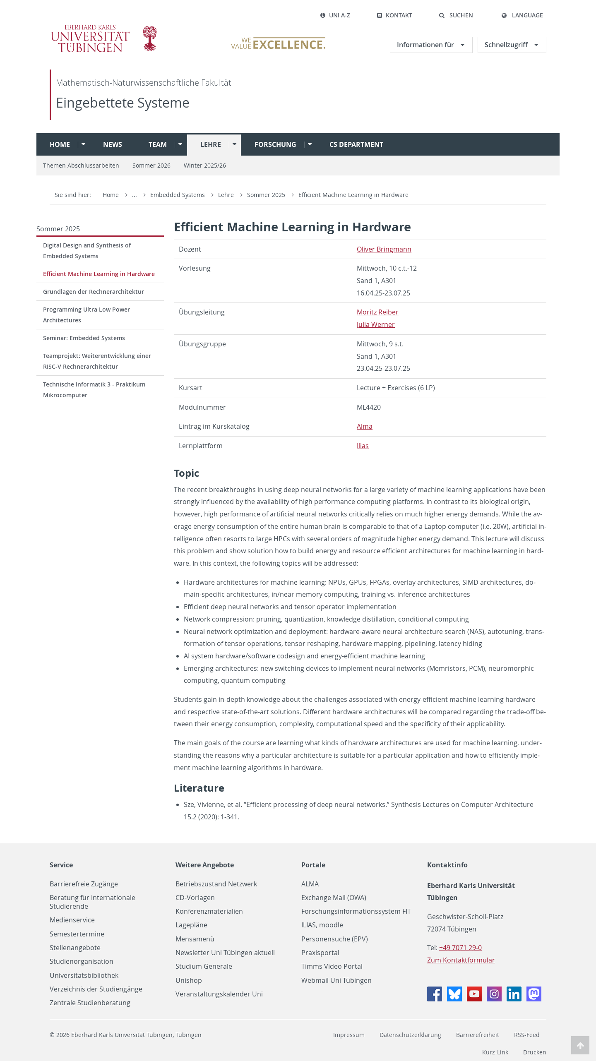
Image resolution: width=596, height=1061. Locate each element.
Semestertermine (77, 934)
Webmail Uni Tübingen (336, 980)
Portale (313, 864)
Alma (364, 426)
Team (158, 144)
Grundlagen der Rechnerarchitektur (93, 291)
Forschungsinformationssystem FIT (356, 911)
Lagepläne (191, 925)
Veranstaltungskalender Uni (219, 994)
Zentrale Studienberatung (90, 1003)
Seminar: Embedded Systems (84, 338)
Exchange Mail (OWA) (333, 897)
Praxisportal (320, 952)
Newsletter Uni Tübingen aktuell (225, 952)
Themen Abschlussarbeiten (81, 165)
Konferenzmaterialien (209, 911)
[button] (455, 15)
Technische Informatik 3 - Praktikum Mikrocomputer (94, 389)
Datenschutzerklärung (410, 1035)
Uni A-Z (335, 15)
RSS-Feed (527, 1035)
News (112, 144)
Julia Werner (376, 324)
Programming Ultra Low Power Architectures (86, 314)
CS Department (356, 144)
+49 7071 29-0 (460, 947)
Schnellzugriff (507, 44)
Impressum (349, 1035)
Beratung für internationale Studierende (92, 902)
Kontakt (394, 15)
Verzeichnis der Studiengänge (96, 989)
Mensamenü (194, 939)
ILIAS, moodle (322, 925)
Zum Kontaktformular (461, 960)
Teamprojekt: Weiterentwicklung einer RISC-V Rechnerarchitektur (97, 361)
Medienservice (72, 920)
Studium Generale (203, 966)
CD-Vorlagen (195, 897)
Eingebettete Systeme (123, 102)
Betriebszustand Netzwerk (216, 884)
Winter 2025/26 (205, 165)
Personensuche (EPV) (334, 939)
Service (61, 864)
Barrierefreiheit (477, 1035)
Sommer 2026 (151, 165)
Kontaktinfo (447, 864)
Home (60, 144)
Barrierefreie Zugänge (84, 884)
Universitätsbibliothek (84, 975)
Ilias (363, 445)
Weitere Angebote (204, 864)
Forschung (275, 144)
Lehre (210, 144)
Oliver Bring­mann (384, 249)
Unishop (188, 980)
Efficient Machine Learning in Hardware (353, 195)
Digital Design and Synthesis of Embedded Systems (87, 250)
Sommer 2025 (267, 195)
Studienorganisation (81, 961)
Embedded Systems (178, 195)
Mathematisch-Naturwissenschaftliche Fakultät (143, 82)
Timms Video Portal (332, 966)
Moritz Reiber (378, 312)
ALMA (310, 884)
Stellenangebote (75, 947)
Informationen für (426, 44)
